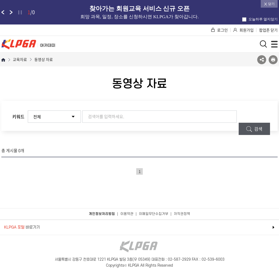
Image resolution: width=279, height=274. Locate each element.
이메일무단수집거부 (153, 214)
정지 (20, 12)
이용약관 (127, 214)
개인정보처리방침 (102, 214)
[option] (139, 12)
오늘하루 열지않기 (260, 19)
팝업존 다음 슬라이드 (11, 12)
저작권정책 (182, 214)
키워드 (18, 116)
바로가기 (22, 227)
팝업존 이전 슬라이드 (2, 12)
